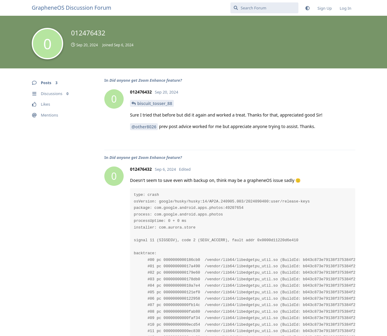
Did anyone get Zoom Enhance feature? (145, 80)
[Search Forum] (264, 7)
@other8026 (144, 127)
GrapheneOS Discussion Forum (71, 7)
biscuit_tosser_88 (154, 103)
